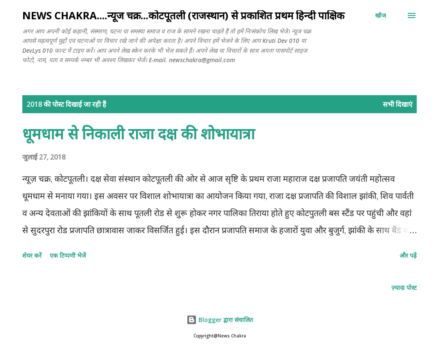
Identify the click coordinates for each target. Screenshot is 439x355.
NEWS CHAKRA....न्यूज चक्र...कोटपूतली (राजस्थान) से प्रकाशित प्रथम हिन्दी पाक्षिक (183, 15)
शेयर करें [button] (32, 255)
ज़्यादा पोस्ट (404, 287)
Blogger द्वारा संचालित (219, 320)
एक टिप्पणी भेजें (68, 255)
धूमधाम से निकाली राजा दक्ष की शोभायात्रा (138, 133)
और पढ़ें (408, 255)
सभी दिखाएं (397, 104)
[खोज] (380, 15)
